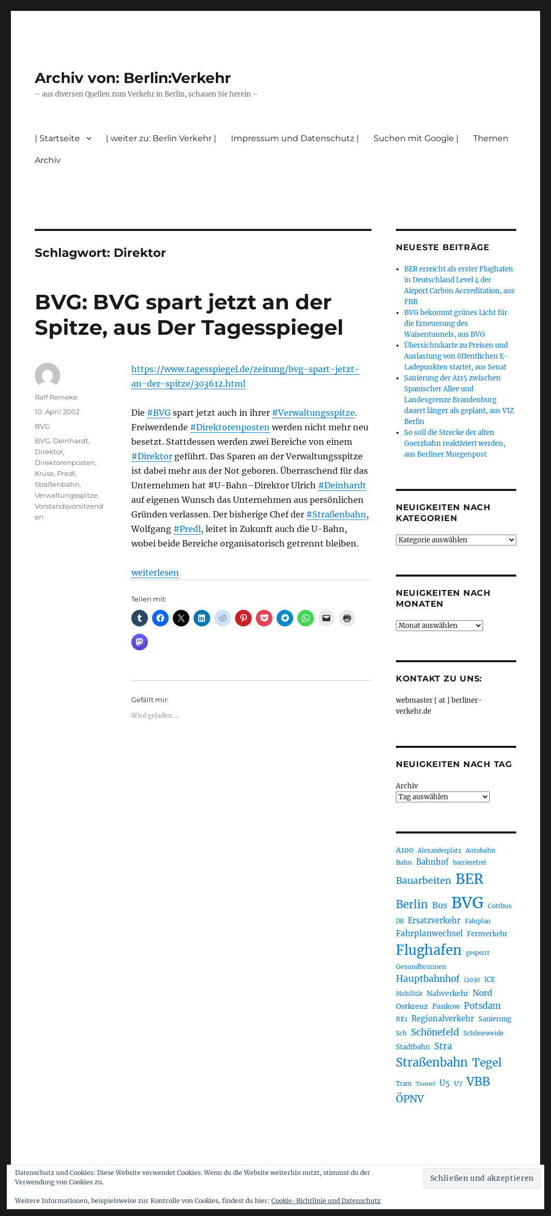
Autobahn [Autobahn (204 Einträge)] (480, 850)
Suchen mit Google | (416, 138)
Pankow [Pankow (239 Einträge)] (446, 1006)
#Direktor (151, 456)
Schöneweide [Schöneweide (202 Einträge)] (483, 1033)
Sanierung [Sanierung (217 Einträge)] (495, 1019)
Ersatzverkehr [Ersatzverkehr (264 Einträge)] (434, 920)
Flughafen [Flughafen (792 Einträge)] (429, 950)
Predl (66, 473)
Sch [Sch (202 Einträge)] (401, 1033)
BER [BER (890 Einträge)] (470, 878)
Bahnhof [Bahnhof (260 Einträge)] (432, 862)
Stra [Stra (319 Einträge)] (443, 1046)
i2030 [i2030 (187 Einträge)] (472, 979)
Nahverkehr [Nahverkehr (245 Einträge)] (447, 993)
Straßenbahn (57, 484)
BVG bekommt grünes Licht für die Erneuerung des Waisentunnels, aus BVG (455, 323)
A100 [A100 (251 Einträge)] (405, 850)
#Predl (187, 529)
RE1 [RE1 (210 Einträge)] (401, 1019)
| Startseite (57, 138)
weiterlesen (155, 572)
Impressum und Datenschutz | (295, 138)
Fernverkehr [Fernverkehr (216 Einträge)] (487, 934)
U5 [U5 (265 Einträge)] (444, 1083)
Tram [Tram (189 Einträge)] (403, 1083)
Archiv (48, 160)
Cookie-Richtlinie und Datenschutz (326, 1201)
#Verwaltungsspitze (313, 412)
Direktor (49, 451)
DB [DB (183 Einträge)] (400, 921)
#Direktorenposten (230, 427)
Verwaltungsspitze (66, 495)
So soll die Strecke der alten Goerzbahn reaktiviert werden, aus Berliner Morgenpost (454, 443)
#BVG (159, 412)
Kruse (44, 473)
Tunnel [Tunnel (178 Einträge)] (425, 1084)
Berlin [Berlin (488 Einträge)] (412, 904)
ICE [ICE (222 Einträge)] (489, 979)
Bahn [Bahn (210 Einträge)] (404, 862)
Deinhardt (70, 440)
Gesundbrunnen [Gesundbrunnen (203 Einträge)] (421, 967)
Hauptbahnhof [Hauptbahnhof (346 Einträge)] (428, 979)
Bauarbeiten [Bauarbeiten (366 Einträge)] (423, 880)
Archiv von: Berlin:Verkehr (133, 78)
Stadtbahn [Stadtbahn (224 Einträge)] (413, 1047)
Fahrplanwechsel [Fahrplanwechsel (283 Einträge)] (429, 933)
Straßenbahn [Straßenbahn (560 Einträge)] (432, 1062)
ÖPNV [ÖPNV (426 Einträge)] (410, 1098)
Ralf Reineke (56, 397)
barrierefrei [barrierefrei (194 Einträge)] (469, 862)
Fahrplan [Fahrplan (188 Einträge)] (478, 921)
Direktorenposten (65, 462)
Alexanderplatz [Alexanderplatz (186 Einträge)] (439, 850)
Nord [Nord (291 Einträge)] (482, 993)
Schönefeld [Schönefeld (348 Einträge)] (435, 1032)
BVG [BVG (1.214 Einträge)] (467, 902)
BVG (42, 426)
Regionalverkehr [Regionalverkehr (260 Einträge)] (442, 1018)
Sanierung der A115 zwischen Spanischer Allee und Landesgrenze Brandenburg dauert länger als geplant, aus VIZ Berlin (459, 400)
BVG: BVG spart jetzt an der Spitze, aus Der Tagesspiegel (189, 314)
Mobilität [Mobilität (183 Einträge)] (409, 994)
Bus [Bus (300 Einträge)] (439, 905)
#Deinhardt (342, 485)
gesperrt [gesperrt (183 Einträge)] (477, 953)
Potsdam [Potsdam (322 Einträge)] (482, 1006)
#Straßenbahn (336, 514)
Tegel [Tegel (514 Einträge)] (487, 1063)
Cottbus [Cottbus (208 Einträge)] (500, 906)
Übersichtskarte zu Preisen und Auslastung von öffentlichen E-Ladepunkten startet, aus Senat (456, 356)
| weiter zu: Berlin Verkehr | (161, 138)
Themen (490, 138)
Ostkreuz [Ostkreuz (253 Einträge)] (412, 1006)
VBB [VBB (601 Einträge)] (478, 1081)
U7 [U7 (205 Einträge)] (458, 1083)
